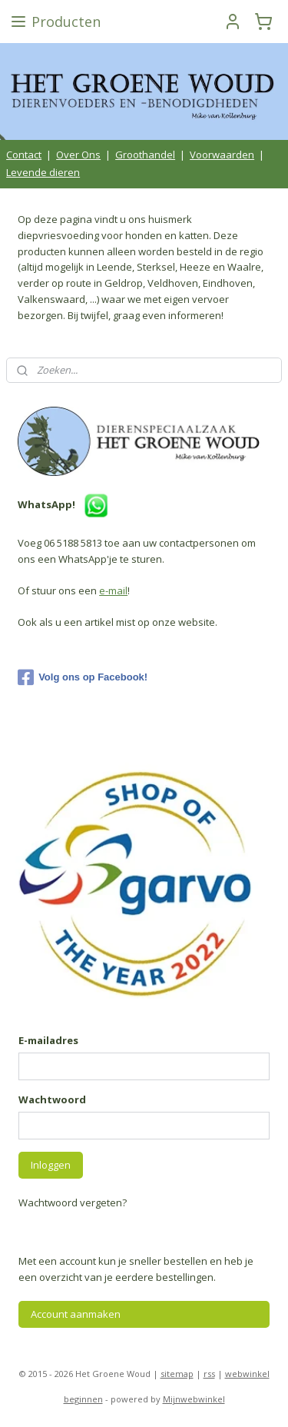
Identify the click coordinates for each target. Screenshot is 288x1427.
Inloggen (51, 1165)
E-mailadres (48, 1040)
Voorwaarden (222, 154)
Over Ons (78, 154)
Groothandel (145, 154)
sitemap (177, 1373)
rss (209, 1373)
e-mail (113, 590)
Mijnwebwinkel (194, 1399)
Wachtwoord (52, 1099)
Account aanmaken (76, 1314)
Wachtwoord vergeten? (72, 1202)
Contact (23, 154)
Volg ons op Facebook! (82, 677)
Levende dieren (43, 172)
